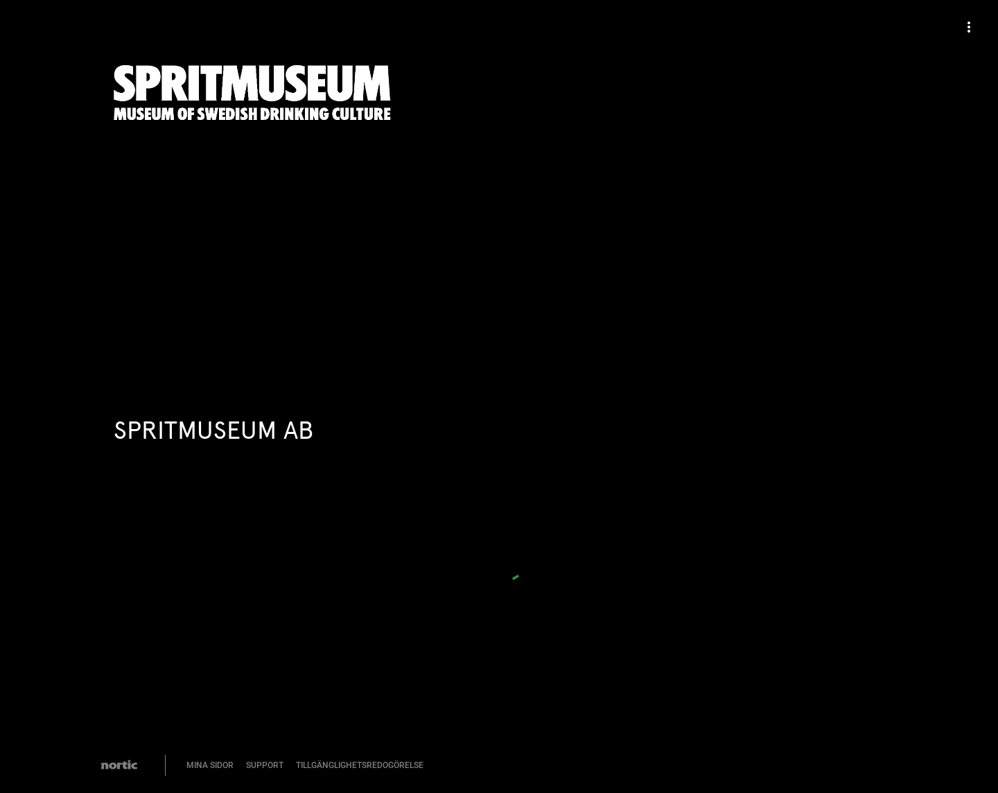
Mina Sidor (210, 765)
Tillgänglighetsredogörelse (359, 765)
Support (264, 765)
